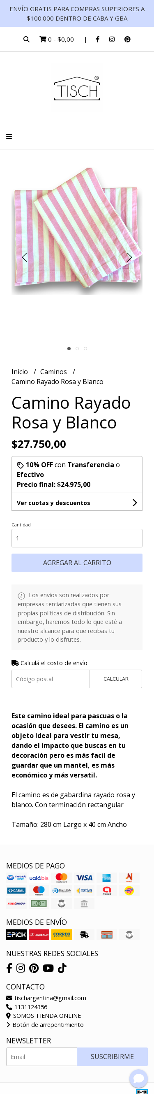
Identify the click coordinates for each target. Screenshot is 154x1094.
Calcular (116, 678)
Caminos (54, 371)
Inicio (20, 371)
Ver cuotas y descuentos (53, 503)
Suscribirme (112, 1056)
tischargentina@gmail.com (46, 998)
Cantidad (21, 524)
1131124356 (26, 1007)
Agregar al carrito (77, 562)
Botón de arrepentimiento (45, 1025)
